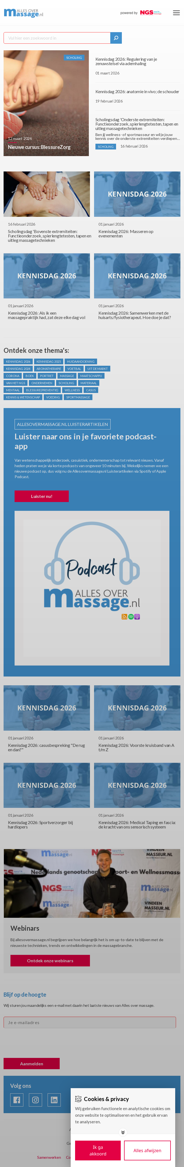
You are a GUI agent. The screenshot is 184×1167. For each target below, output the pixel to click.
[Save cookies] (98, 1150)
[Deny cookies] (147, 1150)
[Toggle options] (123, 1132)
